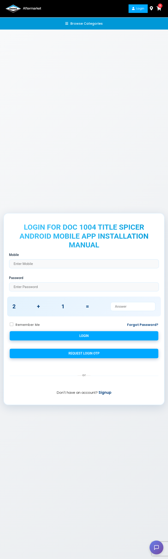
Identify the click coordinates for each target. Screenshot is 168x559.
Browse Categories (84, 23)
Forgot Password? (142, 324)
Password (16, 278)
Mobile (14, 255)
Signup (105, 392)
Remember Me (27, 324)
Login (138, 8)
